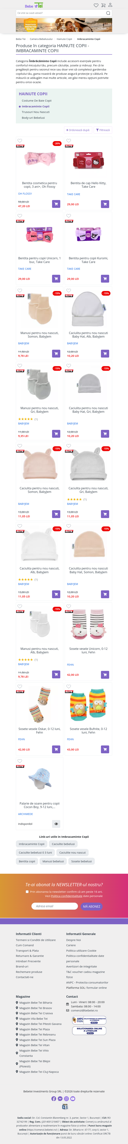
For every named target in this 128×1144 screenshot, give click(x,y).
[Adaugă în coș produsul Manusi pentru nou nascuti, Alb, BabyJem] (56, 674)
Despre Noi (73, 940)
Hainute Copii (64, 39)
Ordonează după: (78, 130)
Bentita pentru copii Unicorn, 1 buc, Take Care (39, 260)
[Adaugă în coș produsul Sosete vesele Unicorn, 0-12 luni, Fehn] (105, 675)
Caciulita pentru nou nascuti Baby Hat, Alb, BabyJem (88, 334)
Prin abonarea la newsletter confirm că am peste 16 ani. (66, 891)
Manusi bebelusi (53, 861)
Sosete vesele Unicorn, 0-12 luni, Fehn (88, 650)
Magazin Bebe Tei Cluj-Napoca (37, 1072)
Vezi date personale (74, 896)
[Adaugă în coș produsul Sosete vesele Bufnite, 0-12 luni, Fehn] (105, 749)
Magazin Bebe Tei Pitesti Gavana (39, 1024)
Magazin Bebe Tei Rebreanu (36, 1034)
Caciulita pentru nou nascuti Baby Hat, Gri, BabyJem (88, 409)
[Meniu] (19, 5)
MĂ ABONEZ (91, 906)
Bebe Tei (21, 39)
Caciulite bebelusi (63, 844)
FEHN (70, 664)
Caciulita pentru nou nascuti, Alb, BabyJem (39, 570)
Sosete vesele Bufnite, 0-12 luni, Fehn (88, 730)
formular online (96, 987)
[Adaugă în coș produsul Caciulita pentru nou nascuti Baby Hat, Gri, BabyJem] (105, 434)
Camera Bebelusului (41, 39)
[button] (56, 824)
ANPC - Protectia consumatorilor (87, 982)
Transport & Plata (27, 950)
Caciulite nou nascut (72, 852)
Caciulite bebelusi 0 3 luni (35, 852)
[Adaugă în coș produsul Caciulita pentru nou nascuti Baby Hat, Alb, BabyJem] (105, 354)
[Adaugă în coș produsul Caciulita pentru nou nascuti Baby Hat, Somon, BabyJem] (105, 594)
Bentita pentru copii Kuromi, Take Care (88, 260)
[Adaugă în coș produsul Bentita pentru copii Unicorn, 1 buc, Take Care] (56, 279)
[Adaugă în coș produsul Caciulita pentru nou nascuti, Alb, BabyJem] (56, 594)
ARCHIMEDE (25, 814)
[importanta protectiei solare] (64, 25)
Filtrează (103, 130)
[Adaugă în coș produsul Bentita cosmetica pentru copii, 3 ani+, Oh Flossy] (56, 204)
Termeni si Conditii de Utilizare (36, 940)
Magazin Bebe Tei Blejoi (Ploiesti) (33, 1063)
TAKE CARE (73, 194)
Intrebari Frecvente (28, 961)
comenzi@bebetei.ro (84, 1010)
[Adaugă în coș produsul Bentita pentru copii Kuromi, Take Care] (105, 279)
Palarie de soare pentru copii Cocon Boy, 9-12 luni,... (40, 805)
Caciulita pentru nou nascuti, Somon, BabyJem (39, 490)
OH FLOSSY (25, 193)
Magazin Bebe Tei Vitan (33, 1045)
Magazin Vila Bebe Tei (32, 1018)
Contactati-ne (24, 977)
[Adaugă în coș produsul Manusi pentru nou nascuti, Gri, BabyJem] (56, 434)
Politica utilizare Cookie (81, 950)
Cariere (71, 945)
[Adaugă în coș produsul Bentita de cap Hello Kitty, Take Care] (105, 204)
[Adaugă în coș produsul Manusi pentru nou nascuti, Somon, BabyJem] (56, 354)
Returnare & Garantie (30, 956)
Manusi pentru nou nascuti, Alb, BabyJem (40, 650)
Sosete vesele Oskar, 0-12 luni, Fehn (39, 730)
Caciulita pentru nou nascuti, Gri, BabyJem (88, 490)
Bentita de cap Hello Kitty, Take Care (88, 184)
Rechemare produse (29, 972)
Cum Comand (25, 945)
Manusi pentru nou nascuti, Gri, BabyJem (40, 409)
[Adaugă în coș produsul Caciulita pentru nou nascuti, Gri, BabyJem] (105, 514)
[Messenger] (60, 1098)
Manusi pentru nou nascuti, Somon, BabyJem (40, 334)
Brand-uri (22, 966)
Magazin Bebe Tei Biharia (34, 1002)
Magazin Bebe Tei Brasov (34, 1008)
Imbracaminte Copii (31, 844)
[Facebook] (53, 1098)
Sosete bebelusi (81, 861)
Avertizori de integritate (81, 966)
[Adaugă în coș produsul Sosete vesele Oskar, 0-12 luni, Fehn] (56, 749)
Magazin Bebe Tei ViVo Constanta (32, 1053)
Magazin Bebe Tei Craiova (34, 1013)
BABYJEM (23, 343)
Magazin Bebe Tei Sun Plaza (35, 1040)
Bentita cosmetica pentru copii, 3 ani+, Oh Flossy (39, 184)
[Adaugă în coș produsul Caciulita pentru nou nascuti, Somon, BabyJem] (56, 514)
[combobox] (64, 13)
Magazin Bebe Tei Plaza (33, 1029)
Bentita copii (27, 861)
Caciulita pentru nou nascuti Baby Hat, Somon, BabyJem (88, 570)
